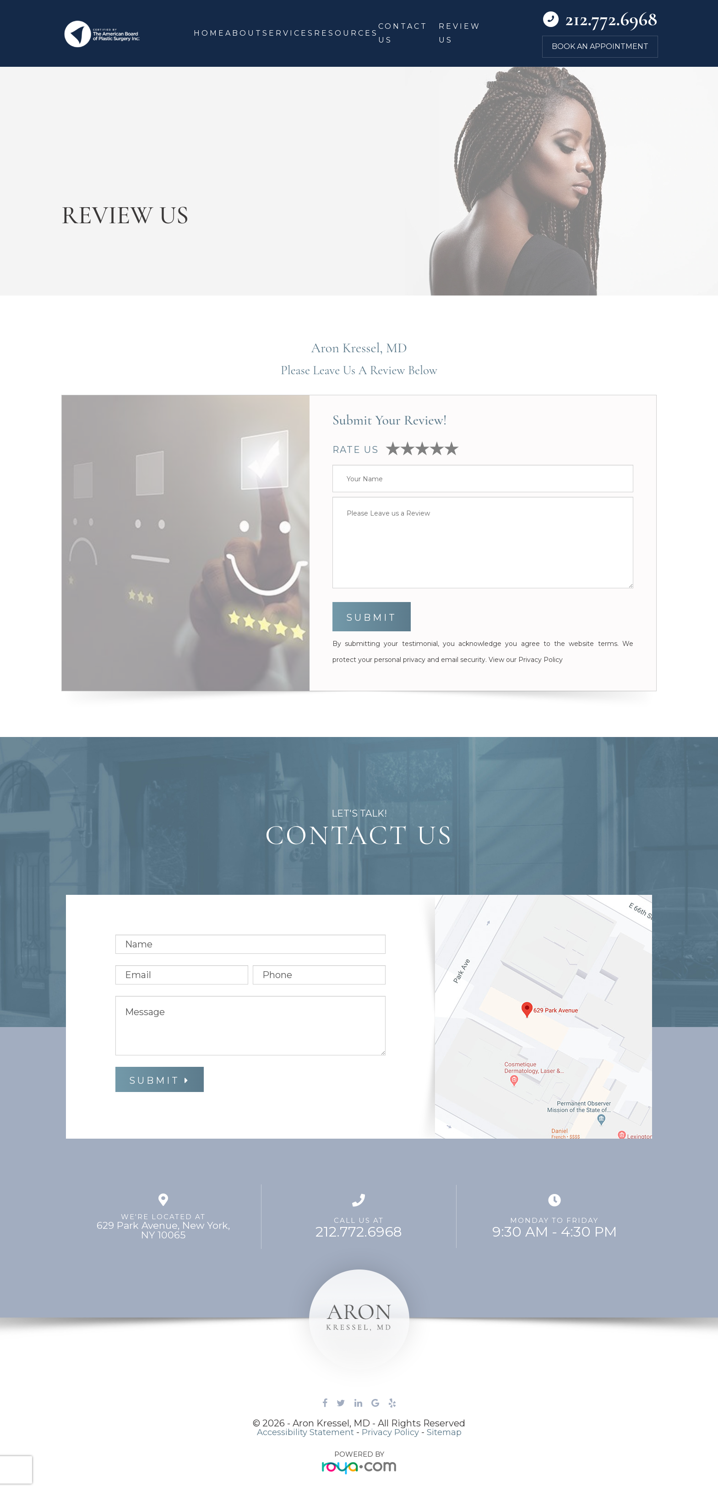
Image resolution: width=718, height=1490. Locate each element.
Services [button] (288, 33)
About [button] (243, 33)
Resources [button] (346, 33)
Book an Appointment (600, 46)
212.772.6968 (358, 1231)
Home (209, 33)
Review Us (460, 33)
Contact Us (403, 33)
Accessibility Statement (300, 1431)
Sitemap (452, 1431)
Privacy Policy (540, 660)
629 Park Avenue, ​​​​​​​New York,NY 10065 (163, 1230)
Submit (154, 1080)
